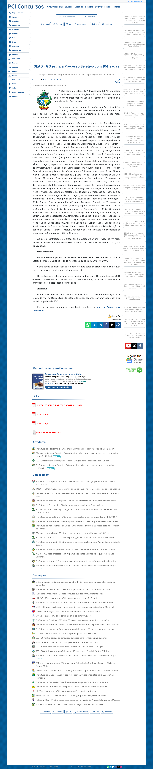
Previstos (13, 63)
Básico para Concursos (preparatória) (63, 374)
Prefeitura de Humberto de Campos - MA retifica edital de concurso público (71, 686)
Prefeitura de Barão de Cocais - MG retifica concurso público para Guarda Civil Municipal (78, 624)
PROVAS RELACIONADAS (49, 432)
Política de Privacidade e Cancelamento (45, 767)
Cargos (13, 67)
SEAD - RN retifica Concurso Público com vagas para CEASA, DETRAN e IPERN (72, 695)
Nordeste (13, 45)
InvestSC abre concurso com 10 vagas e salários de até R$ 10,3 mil (67, 642)
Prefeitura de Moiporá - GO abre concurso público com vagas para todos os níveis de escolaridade (76, 483)
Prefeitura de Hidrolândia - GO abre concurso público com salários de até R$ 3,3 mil (75, 448)
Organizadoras (16, 92)
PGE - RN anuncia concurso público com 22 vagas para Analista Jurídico (70, 704)
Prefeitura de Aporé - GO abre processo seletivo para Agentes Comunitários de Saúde (76, 561)
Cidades (13, 71)
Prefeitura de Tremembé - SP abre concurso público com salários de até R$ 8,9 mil (74, 602)
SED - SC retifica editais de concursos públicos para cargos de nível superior (71, 637)
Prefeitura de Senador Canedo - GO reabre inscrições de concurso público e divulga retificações (75, 467)
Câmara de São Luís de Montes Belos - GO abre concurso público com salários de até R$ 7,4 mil (77, 495)
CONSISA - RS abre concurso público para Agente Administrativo (66, 633)
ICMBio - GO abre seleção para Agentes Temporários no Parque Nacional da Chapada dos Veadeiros (76, 511)
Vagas (12, 75)
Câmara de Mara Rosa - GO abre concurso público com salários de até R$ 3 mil (73, 533)
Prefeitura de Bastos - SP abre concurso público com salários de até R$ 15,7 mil (73, 589)
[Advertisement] (57, 44)
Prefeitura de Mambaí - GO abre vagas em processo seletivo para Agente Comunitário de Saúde (78, 543)
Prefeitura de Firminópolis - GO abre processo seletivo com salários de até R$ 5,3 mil (75, 549)
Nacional (13, 29)
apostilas (78, 7)
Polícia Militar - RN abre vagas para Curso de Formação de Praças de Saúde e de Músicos (78, 699)
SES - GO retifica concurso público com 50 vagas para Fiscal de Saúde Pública (72, 460)
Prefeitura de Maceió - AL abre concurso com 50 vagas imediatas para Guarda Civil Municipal (75, 676)
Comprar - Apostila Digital (58, 387)
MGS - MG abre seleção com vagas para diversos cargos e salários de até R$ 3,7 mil (75, 607)
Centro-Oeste (15, 50)
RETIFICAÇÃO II (44, 423)
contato (116, 7)
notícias (89, 7)
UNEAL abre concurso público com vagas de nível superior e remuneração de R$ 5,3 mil (77, 670)
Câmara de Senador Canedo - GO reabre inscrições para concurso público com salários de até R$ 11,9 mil (77, 455)
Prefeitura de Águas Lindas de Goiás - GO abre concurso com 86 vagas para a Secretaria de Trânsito (77, 527)
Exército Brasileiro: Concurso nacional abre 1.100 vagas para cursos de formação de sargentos (75, 583)
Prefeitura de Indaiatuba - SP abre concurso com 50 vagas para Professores (134, 77)
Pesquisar (90, 17)
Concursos (14, 25)
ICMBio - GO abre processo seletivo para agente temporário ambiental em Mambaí (75, 537)
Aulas (12, 88)
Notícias (13, 21)
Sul (11, 37)
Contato (13, 96)
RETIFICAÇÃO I (44, 414)
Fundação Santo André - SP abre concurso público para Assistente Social (70, 593)
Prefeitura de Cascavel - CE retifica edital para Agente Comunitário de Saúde (72, 682)
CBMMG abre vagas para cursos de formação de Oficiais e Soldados (68, 611)
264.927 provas (102, 7)
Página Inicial (15, 12)
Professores (15, 58)
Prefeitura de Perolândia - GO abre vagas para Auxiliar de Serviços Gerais (70, 505)
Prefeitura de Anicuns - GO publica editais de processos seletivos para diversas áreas (76, 500)
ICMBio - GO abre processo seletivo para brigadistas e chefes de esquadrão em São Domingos (75, 555)
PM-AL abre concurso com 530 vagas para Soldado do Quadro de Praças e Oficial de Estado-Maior (75, 664)
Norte (12, 41)
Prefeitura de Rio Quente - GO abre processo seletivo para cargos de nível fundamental (77, 521)
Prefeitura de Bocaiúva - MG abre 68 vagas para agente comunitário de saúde (72, 620)
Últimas (13, 54)
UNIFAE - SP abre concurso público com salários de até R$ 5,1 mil (66, 598)
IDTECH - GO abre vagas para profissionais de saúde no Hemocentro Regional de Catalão (78, 488)
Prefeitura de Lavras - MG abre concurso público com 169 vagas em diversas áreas (75, 629)
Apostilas (13, 17)
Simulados (14, 79)
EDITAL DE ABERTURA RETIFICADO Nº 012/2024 (59, 405)
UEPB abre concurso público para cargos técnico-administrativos (66, 691)
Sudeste (13, 33)
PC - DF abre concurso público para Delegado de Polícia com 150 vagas (69, 646)
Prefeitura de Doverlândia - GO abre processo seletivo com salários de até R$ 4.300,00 (76, 516)
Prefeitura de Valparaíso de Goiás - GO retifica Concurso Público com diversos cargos (76, 567)
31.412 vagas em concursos (59, 7)
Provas (12, 83)
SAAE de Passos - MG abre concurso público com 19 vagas (63, 615)
